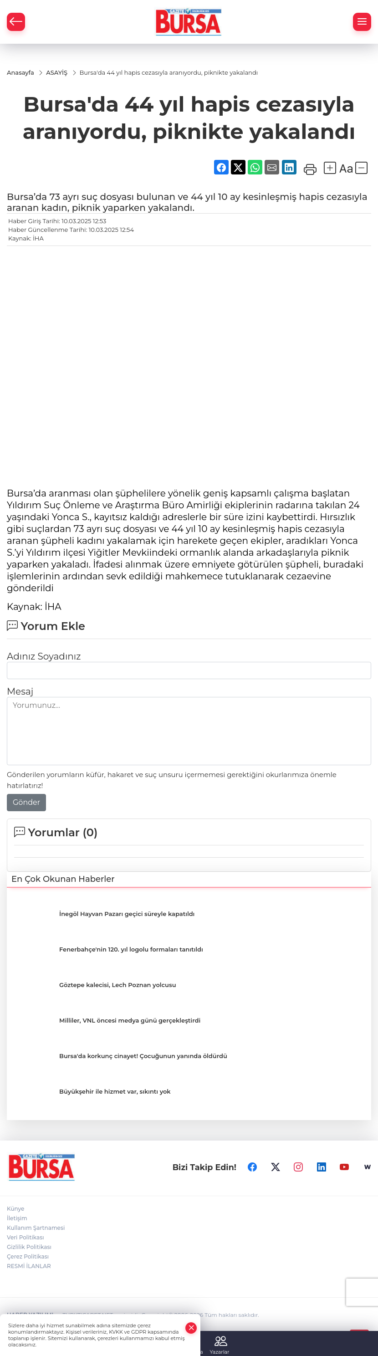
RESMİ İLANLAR (29, 1267)
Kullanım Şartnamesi (36, 1228)
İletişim (17, 1219)
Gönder (26, 802)
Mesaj (20, 691)
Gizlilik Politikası (29, 1247)
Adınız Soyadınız (44, 656)
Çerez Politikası (28, 1257)
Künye (15, 1209)
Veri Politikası (25, 1238)
